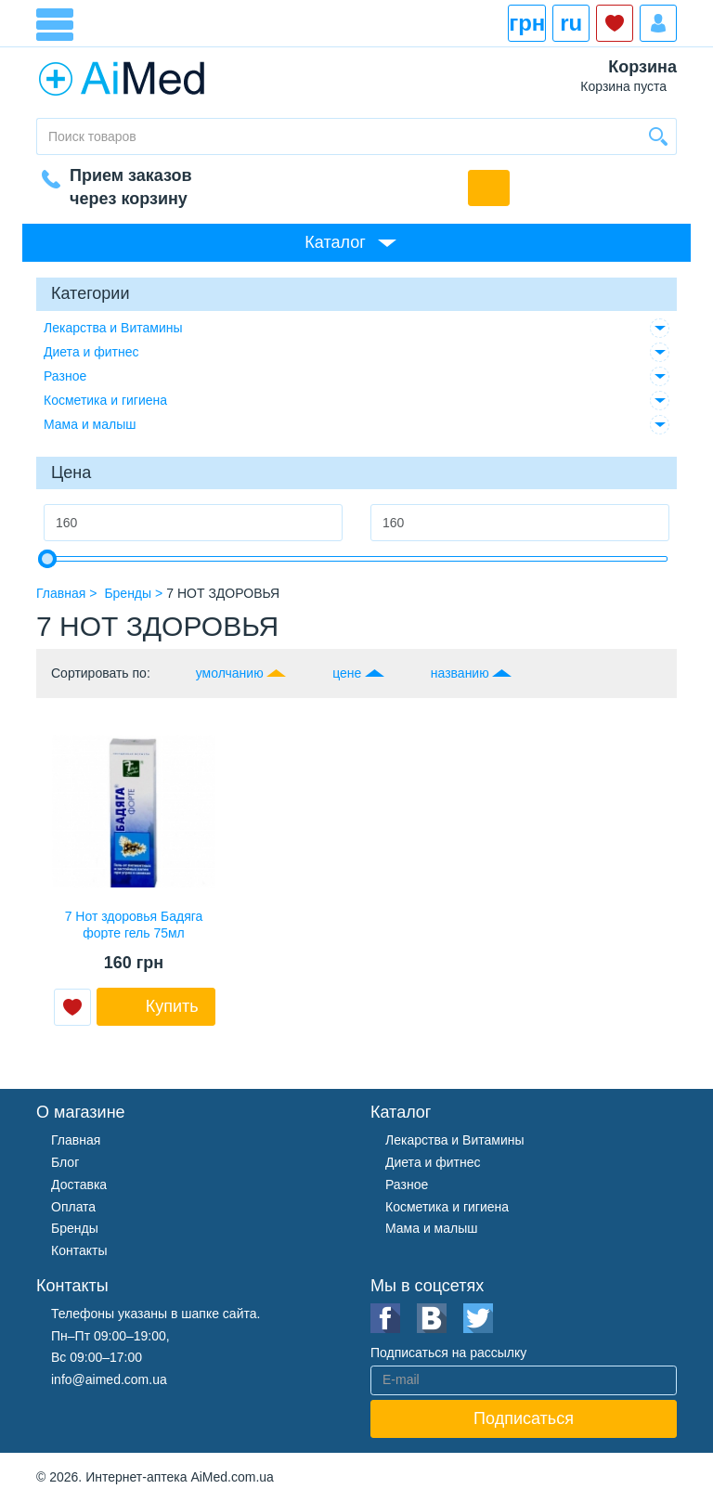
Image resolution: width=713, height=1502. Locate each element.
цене (346, 673)
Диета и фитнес (91, 351)
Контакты (79, 1250)
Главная (75, 1140)
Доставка (79, 1184)
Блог (65, 1162)
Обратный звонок (489, 188)
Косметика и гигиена (105, 400)
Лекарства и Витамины (113, 327)
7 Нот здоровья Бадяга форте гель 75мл (134, 924)
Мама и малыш (90, 424)
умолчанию (230, 673)
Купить (172, 1006)
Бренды (74, 1228)
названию (460, 673)
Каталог (335, 242)
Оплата (73, 1206)
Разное (65, 376)
